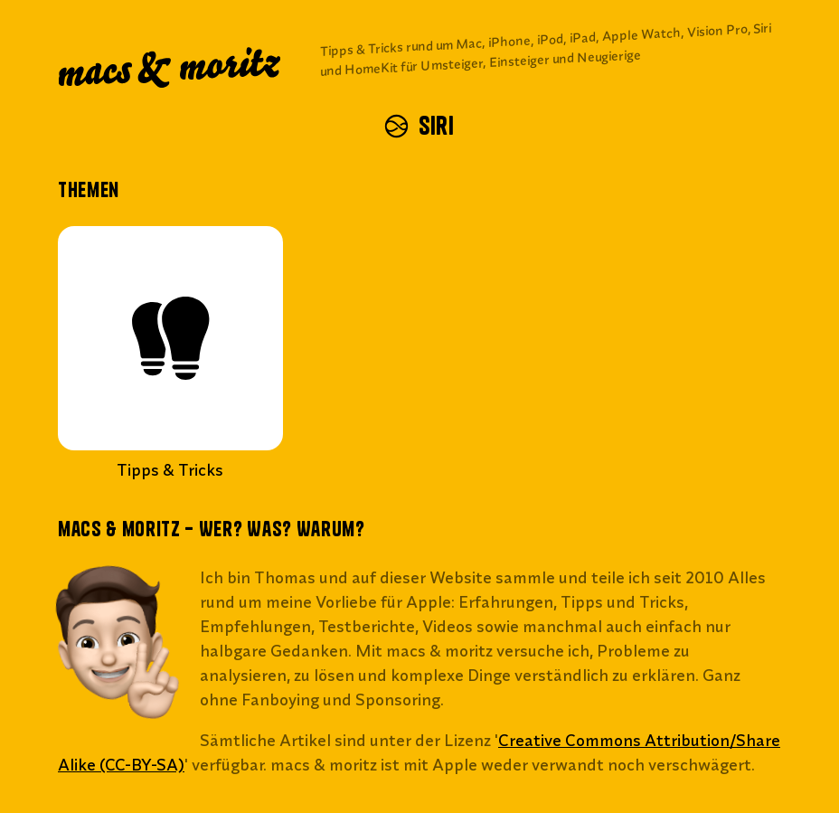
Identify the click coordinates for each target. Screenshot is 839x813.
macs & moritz (172, 69)
